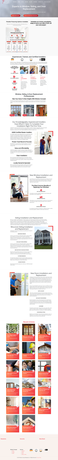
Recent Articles (29, 322)
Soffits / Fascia (24, 454)
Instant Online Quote (15, 15)
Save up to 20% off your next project (30, 15)
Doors (23, 453)
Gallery (13, 453)
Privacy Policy (39, 457)
